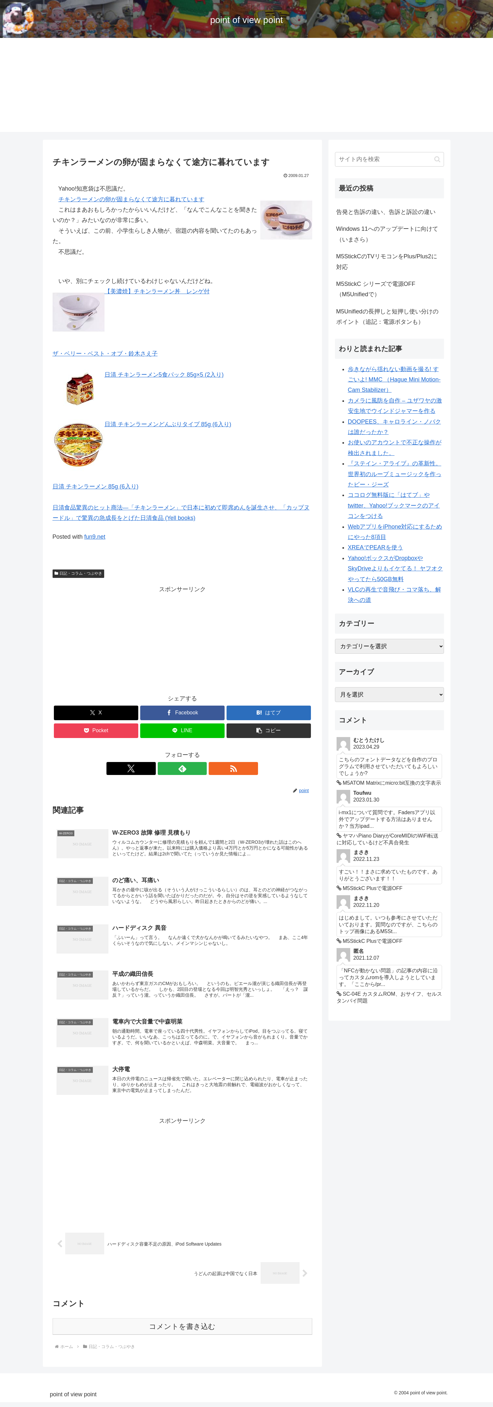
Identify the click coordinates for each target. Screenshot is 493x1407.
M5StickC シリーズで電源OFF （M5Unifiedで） (375, 289)
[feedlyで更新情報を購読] (182, 768)
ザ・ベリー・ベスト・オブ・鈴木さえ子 (105, 353)
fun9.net (94, 536)
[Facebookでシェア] (182, 713)
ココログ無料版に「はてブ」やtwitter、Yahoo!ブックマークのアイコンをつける (394, 505)
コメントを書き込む (182, 1331)
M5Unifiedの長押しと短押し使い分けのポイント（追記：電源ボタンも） (387, 316)
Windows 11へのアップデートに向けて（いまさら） (387, 234)
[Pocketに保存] (96, 730)
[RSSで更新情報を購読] (197, 768)
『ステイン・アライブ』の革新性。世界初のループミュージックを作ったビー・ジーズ (394, 474)
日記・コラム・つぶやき (79, 573)
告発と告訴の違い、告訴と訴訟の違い (386, 212)
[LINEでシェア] (182, 730)
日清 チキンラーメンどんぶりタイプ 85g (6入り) (168, 424)
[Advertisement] (246, 86)
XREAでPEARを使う (375, 547)
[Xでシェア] (96, 713)
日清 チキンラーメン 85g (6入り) (96, 486)
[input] (389, 159)
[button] (269, 730)
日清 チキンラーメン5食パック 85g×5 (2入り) (164, 374)
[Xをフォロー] (167, 768)
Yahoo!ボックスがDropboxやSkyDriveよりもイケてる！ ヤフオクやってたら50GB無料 (395, 568)
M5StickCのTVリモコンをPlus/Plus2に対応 (386, 261)
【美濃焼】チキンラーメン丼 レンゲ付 (157, 291)
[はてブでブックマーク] (269, 713)
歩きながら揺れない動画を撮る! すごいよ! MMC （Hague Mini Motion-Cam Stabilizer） (394, 379)
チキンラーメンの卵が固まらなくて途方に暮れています (131, 199)
